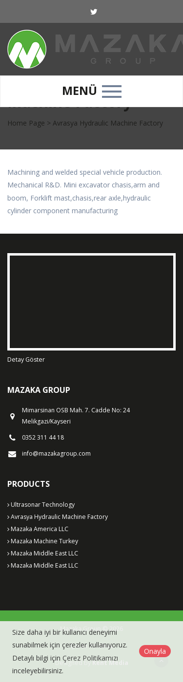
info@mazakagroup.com (56, 453)
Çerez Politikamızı (90, 658)
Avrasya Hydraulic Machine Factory (57, 517)
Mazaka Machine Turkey (42, 541)
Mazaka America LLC (37, 529)
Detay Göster (26, 359)
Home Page (26, 123)
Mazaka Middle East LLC (42, 553)
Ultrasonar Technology (41, 504)
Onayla (155, 651)
